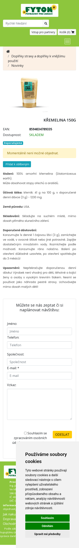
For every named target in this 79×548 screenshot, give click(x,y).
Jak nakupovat (13, 514)
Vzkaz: (11, 385)
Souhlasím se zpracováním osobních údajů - (29, 440)
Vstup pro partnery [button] (43, 32)
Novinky (17, 65)
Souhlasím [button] (47, 518)
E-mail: (13, 368)
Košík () (66, 32)
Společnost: (15, 354)
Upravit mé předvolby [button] (47, 534)
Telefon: (13, 337)
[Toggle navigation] (67, 41)
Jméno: (12, 323)
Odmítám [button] (47, 526)
